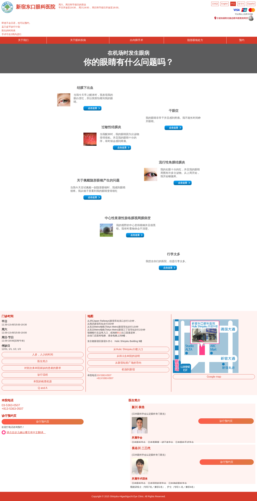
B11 (119, 332)
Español (251, 4)
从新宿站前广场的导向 (128, 362)
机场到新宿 (128, 369)
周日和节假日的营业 (75, 4)
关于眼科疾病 (78, 40)
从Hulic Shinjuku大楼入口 (128, 349)
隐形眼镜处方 (195, 40)
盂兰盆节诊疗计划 (11, 26)
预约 (241, 40)
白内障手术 (136, 40)
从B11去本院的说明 (128, 356)
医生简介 (42, 361)
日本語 (215, 4)
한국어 (241, 4)
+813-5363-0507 (105, 378)
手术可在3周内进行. (12, 34)
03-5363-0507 (104, 375)
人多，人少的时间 (42, 354)
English (224, 4)
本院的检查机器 (42, 381)
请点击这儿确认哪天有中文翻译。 (26, 432)
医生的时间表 (8, 30)
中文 (233, 4)
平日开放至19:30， (68, 7)
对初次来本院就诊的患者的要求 (42, 368)
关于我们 (23, 40)
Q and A (42, 388)
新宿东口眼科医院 (35, 7)
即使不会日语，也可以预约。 (16, 23)
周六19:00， (85, 7)
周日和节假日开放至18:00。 (106, 7)
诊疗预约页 (42, 421)
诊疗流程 (42, 374)
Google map (214, 376)
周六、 (62, 4)
